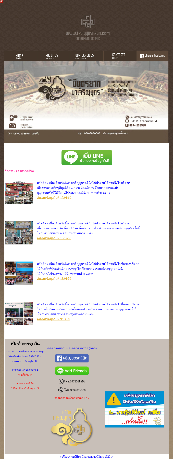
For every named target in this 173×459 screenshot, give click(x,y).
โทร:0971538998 (74, 381)
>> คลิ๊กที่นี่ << (25, 375)
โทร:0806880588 (74, 390)
